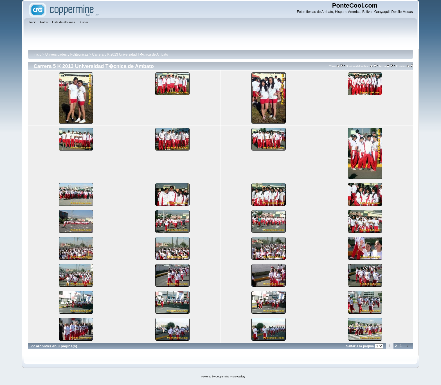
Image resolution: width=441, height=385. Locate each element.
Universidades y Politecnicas (66, 54)
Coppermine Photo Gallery (230, 376)
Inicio (37, 54)
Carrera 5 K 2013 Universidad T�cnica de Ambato (130, 54)
